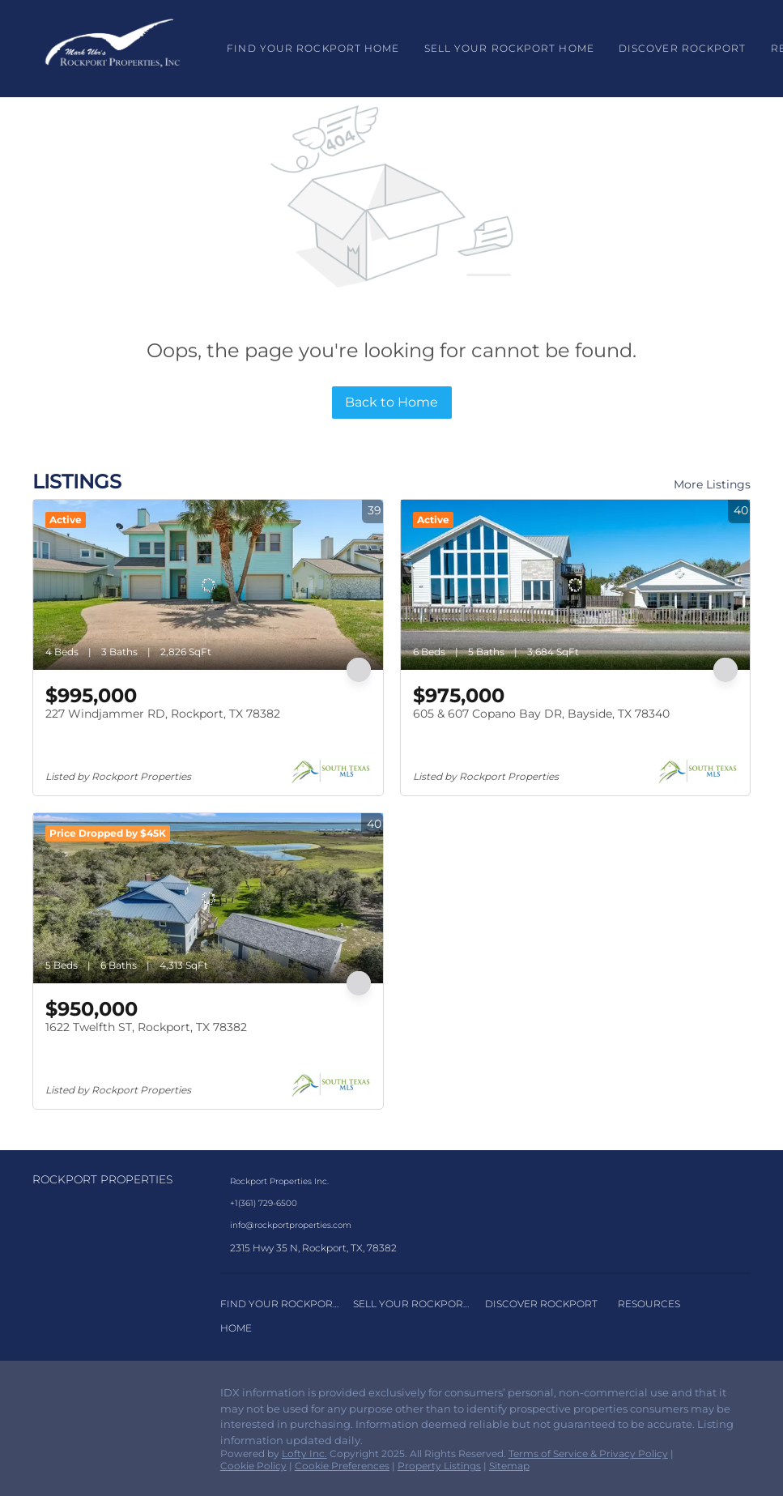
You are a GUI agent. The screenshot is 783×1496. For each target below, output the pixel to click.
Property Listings (439, 1466)
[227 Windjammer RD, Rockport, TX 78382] (208, 585)
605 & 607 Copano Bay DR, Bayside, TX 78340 (541, 713)
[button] (112, 48)
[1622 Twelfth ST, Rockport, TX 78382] (208, 898)
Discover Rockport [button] (683, 48)
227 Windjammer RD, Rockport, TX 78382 (162, 713)
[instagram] (77, 1397)
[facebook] (44, 1397)
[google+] (109, 1397)
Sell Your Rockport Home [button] (509, 48)
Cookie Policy (253, 1466)
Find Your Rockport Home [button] (313, 48)
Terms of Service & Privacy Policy (588, 1453)
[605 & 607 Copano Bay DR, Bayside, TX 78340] (576, 585)
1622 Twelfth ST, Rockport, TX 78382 (146, 1027)
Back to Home (391, 402)
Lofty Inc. (304, 1453)
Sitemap (509, 1466)
